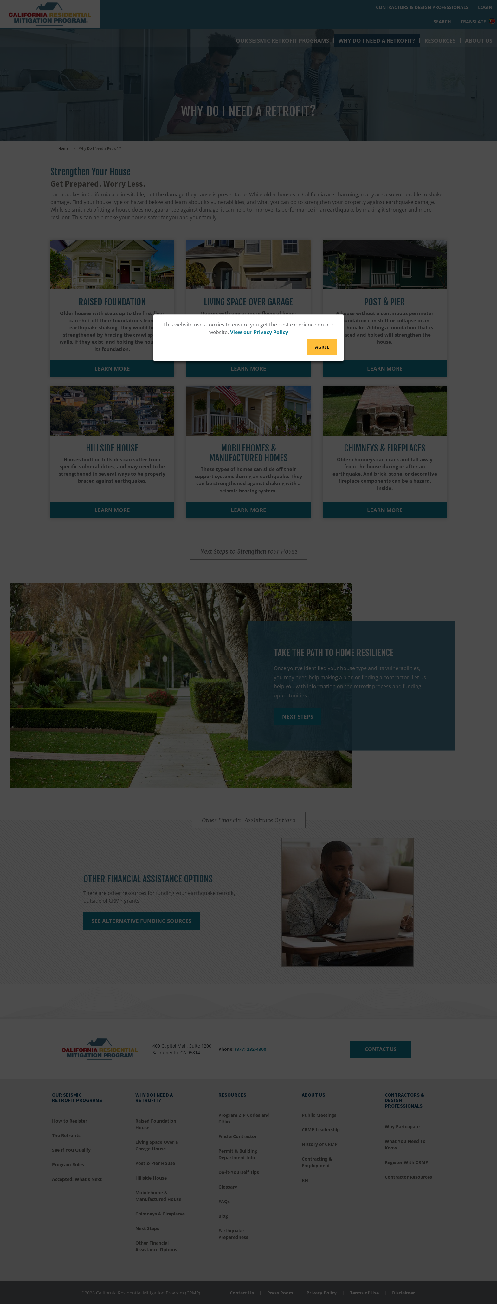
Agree (322, 347)
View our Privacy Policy (259, 332)
